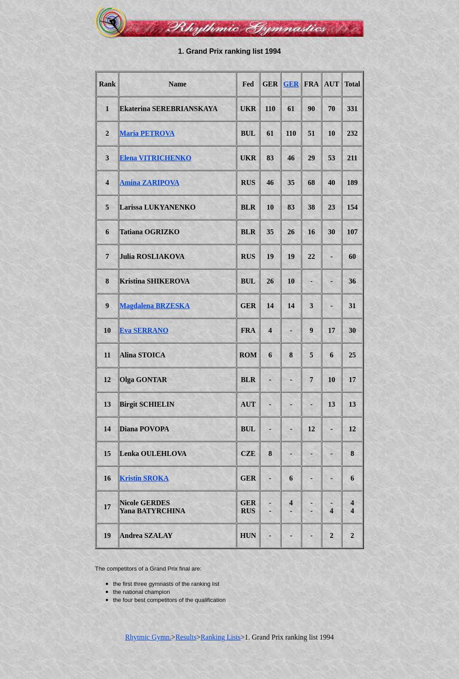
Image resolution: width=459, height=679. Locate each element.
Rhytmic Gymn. (148, 637)
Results (185, 637)
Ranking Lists (220, 637)
